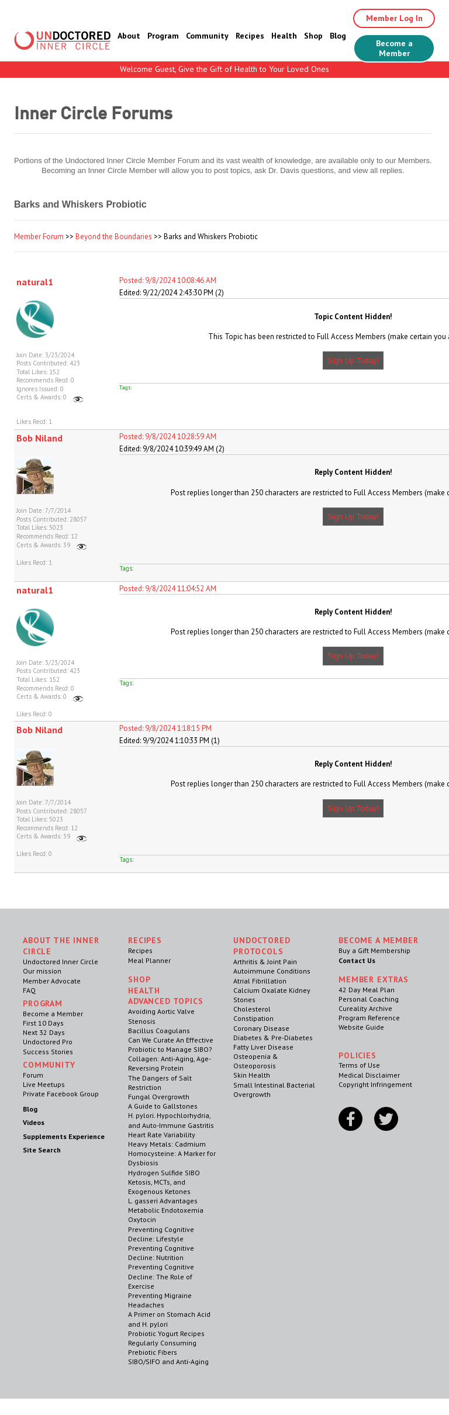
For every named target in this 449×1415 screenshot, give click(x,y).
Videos (33, 1122)
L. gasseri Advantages (163, 1200)
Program (163, 35)
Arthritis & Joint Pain (265, 961)
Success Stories (48, 1051)
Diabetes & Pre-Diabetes (273, 1037)
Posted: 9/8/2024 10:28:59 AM (167, 436)
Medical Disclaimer (369, 1075)
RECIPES (145, 940)
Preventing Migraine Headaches (160, 1300)
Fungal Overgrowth (158, 1096)
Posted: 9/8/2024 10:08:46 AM (167, 280)
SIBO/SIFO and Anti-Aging (168, 1361)
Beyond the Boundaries (113, 236)
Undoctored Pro (47, 1041)
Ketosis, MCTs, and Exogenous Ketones (159, 1187)
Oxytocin (142, 1219)
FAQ (29, 990)
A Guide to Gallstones (163, 1106)
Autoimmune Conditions (271, 971)
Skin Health (251, 1075)
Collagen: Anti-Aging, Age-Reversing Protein (169, 1063)
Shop (313, 35)
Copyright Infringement (375, 1084)
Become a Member (394, 48)
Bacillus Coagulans (159, 1030)
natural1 (34, 282)
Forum (33, 1075)
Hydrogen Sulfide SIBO (164, 1172)
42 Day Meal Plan (367, 989)
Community (207, 35)
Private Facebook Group (61, 1093)
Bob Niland (39, 438)
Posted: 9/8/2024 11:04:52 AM (167, 588)
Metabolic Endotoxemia (165, 1210)
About (129, 35)
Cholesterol (252, 1009)
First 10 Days (43, 1023)
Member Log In (394, 18)
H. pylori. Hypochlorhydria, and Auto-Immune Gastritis (171, 1120)
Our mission (42, 971)
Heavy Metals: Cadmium (167, 1144)
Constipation (253, 1018)
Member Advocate (52, 980)
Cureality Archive (365, 1008)
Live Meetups (44, 1084)
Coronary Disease (261, 1028)
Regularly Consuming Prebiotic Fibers (162, 1347)
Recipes (250, 35)
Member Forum (39, 236)
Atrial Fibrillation (259, 980)
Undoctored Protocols (261, 946)
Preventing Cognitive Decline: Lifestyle (161, 1234)
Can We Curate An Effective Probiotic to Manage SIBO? (170, 1045)
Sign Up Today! (353, 360)
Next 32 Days (44, 1032)
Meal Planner (149, 960)
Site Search (42, 1149)
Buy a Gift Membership (374, 950)
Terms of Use (359, 1065)
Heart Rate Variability (161, 1134)
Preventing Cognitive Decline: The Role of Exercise (161, 1276)
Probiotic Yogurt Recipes (166, 1333)
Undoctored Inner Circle (60, 961)
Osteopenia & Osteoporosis (255, 1061)
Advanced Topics (165, 1001)
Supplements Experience (64, 1136)
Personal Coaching (369, 999)
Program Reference (369, 1017)
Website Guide (361, 1027)
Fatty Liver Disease (263, 1047)
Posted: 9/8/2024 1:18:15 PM (165, 728)
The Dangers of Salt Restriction (160, 1083)
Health (284, 35)
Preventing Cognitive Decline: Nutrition (161, 1253)
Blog (338, 35)
